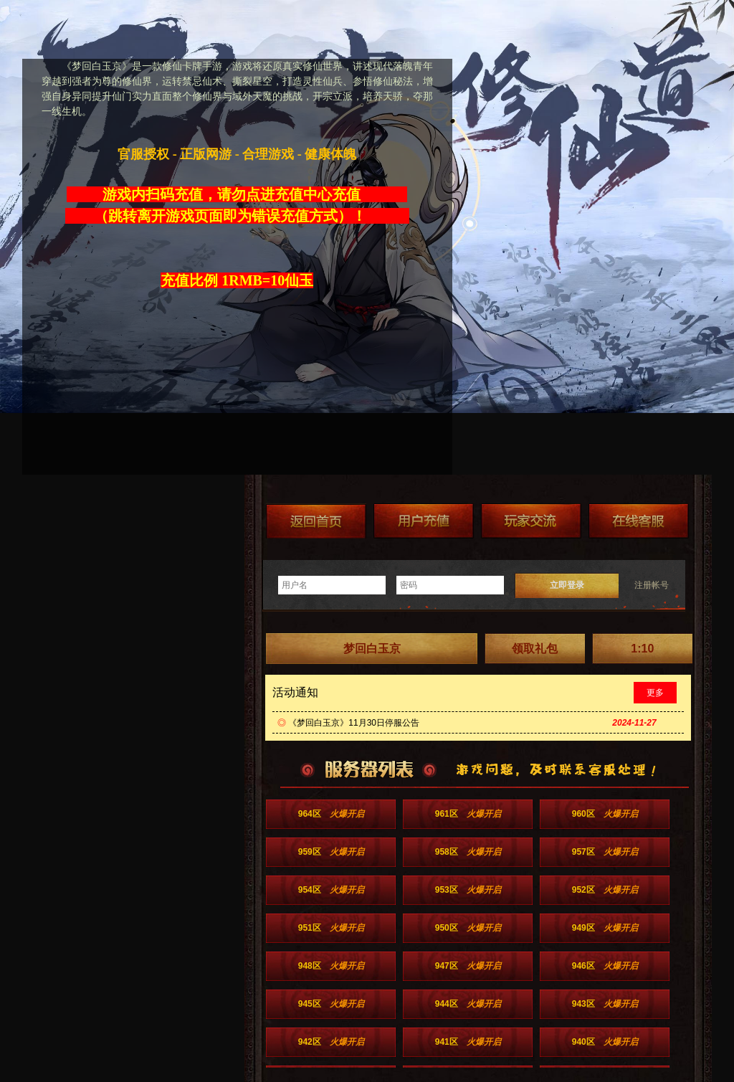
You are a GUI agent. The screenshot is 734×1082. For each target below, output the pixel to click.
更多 (655, 693)
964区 (331, 814)
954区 (331, 890)
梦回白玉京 (372, 648)
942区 (331, 1042)
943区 (605, 1004)
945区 (331, 1004)
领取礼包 (535, 648)
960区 (605, 814)
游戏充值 (423, 520)
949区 (605, 928)
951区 (331, 928)
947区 (468, 966)
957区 (605, 852)
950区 (468, 928)
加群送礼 (531, 520)
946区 (605, 966)
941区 (468, 1042)
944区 (468, 1004)
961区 (468, 814)
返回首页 (316, 520)
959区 (331, 852)
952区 (605, 890)
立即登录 (567, 585)
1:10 (642, 648)
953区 (468, 890)
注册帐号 (651, 585)
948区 (331, 966)
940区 (605, 1042)
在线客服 (638, 520)
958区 (468, 852)
